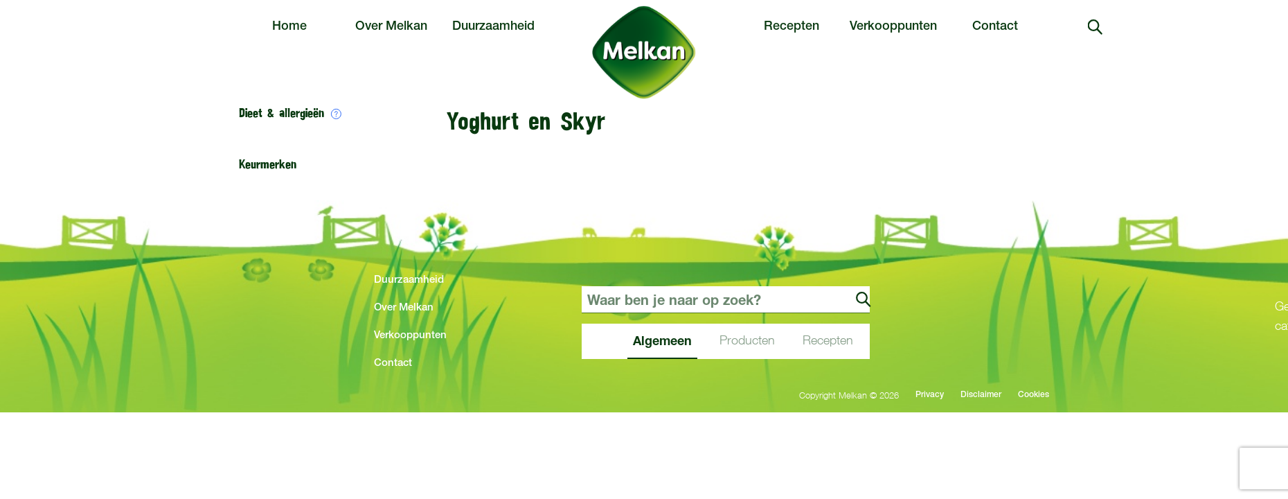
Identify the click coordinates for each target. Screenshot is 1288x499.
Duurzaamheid (493, 27)
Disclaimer (980, 395)
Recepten (791, 27)
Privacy (929, 395)
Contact (995, 27)
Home (289, 27)
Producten (747, 340)
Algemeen (662, 340)
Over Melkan (391, 27)
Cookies (1033, 395)
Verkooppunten (893, 27)
